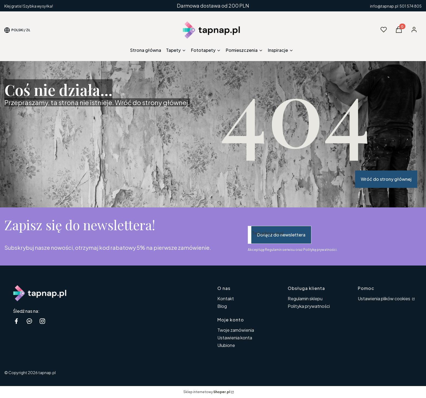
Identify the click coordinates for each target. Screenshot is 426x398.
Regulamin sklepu (305, 298)
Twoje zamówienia (235, 330)
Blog (222, 306)
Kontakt (225, 298)
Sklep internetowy (206, 392)
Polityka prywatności (309, 306)
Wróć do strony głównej (386, 179)
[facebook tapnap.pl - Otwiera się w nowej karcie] (16, 321)
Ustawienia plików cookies (384, 298)
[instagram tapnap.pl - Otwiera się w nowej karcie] (42, 321)
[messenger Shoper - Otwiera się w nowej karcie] (29, 321)
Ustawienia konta (234, 337)
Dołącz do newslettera (281, 235)
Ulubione (226, 345)
